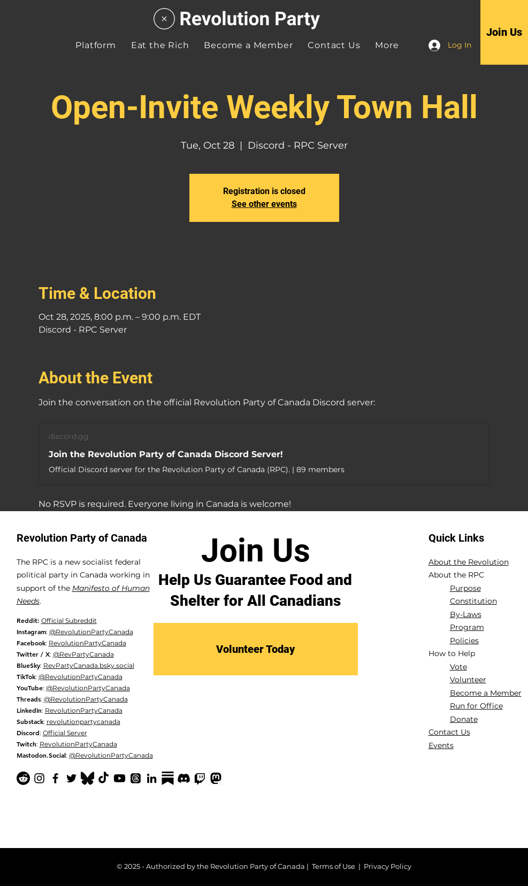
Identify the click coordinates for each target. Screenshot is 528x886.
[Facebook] (55, 778)
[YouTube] (119, 778)
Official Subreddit (69, 621)
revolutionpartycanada (83, 722)
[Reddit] (23, 778)
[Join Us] (504, 32)
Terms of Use (333, 866)
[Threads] (135, 778)
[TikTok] (103, 778)
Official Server (65, 733)
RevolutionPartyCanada (87, 643)
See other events (264, 204)
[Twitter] (71, 778)
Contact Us (449, 732)
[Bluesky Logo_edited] (87, 778)
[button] (387, 45)
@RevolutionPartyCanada (91, 632)
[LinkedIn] (151, 778)
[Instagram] (39, 778)
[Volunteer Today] (256, 649)
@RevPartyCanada (83, 654)
